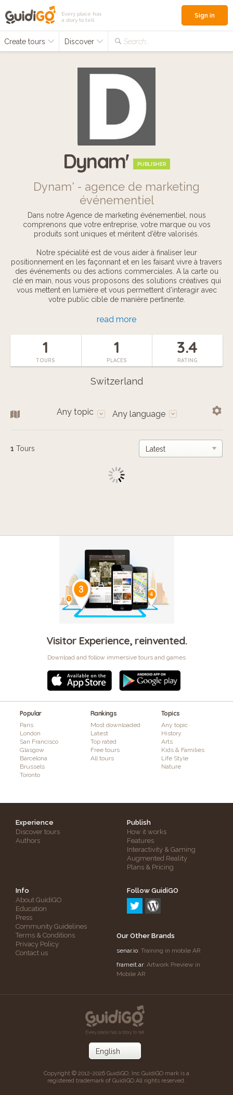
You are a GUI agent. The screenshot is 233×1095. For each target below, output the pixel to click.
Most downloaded (115, 725)
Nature (171, 766)
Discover (83, 41)
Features (140, 841)
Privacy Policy (37, 944)
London (30, 733)
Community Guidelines (51, 926)
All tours (102, 758)
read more (116, 319)
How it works (146, 832)
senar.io (127, 950)
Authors (28, 841)
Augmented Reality (157, 858)
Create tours (29, 41)
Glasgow (32, 750)
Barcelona (33, 758)
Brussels (32, 766)
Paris (26, 725)
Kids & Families (182, 750)
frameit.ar (130, 964)
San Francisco (39, 741)
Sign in (205, 15)
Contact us (32, 953)
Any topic (174, 725)
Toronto (30, 775)
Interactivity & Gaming (161, 849)
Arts (167, 741)
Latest (99, 733)
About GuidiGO (39, 900)
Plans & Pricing (150, 867)
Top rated (103, 741)
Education (31, 909)
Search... (136, 41)
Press (24, 917)
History (171, 733)
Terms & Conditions (45, 935)
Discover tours (38, 832)
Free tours (105, 750)
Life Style (174, 758)
